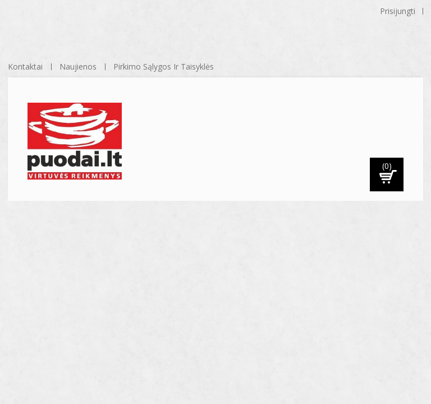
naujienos (78, 66)
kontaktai (25, 66)
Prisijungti (397, 11)
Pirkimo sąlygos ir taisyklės (163, 66)
